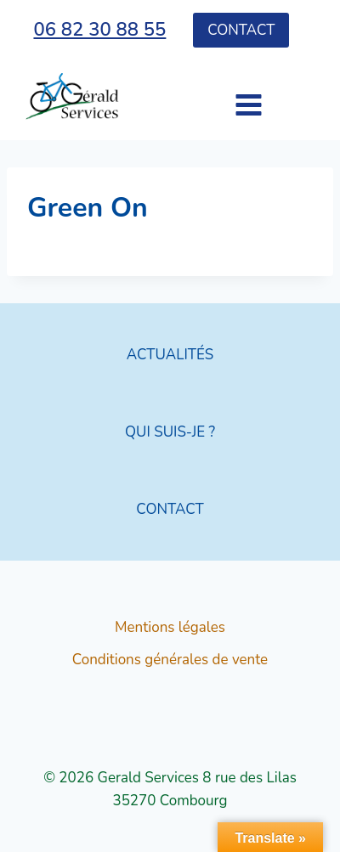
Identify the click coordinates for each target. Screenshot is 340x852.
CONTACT (169, 509)
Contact (241, 30)
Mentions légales (170, 627)
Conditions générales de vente (170, 659)
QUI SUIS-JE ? (170, 432)
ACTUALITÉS (170, 354)
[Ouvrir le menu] (219, 97)
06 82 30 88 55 (99, 29)
